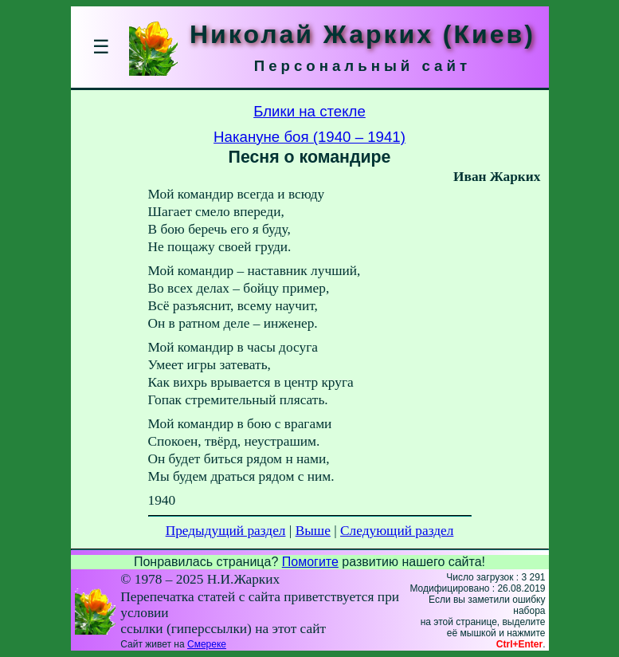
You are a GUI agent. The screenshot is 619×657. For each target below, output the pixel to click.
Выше (313, 530)
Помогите (310, 561)
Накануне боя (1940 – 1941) (309, 136)
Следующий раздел (396, 530)
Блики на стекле (309, 111)
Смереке (206, 644)
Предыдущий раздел (226, 530)
